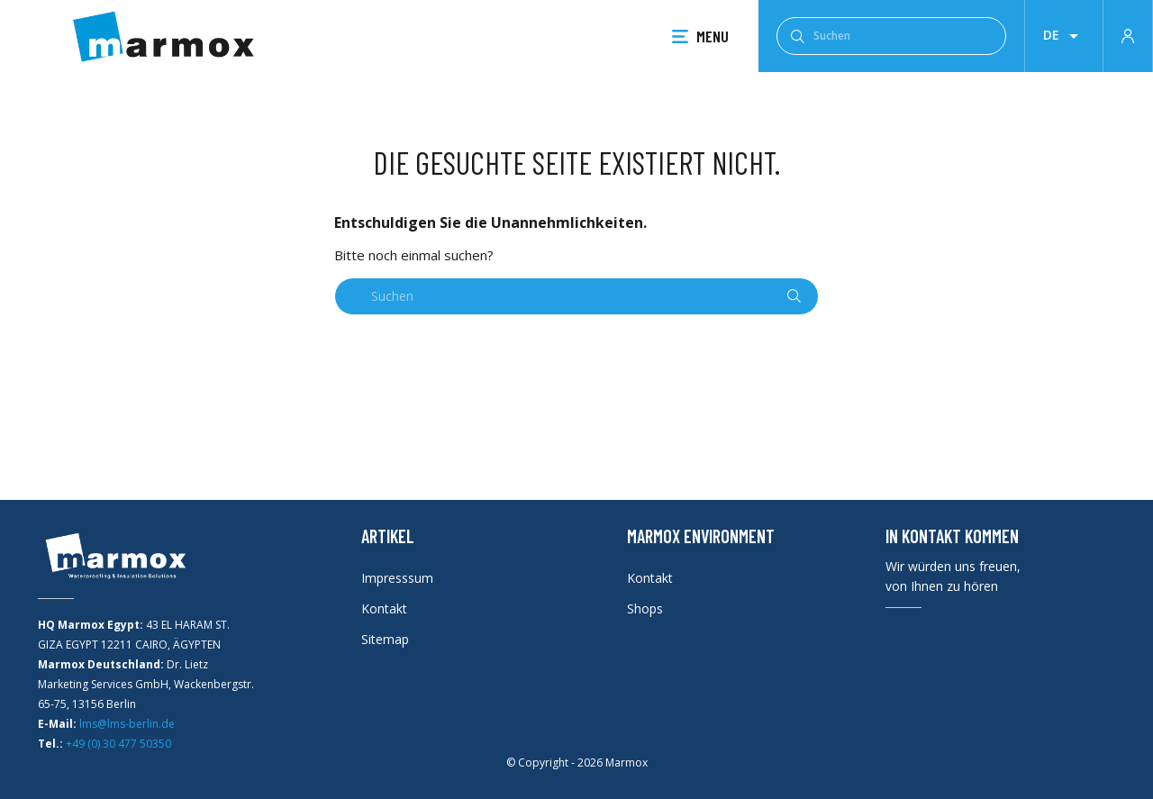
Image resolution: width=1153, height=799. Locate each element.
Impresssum (397, 577)
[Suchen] (891, 36)
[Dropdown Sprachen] (1064, 36)
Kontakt (384, 608)
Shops (645, 608)
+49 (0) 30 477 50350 (118, 743)
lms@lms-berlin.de (127, 723)
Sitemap (385, 639)
